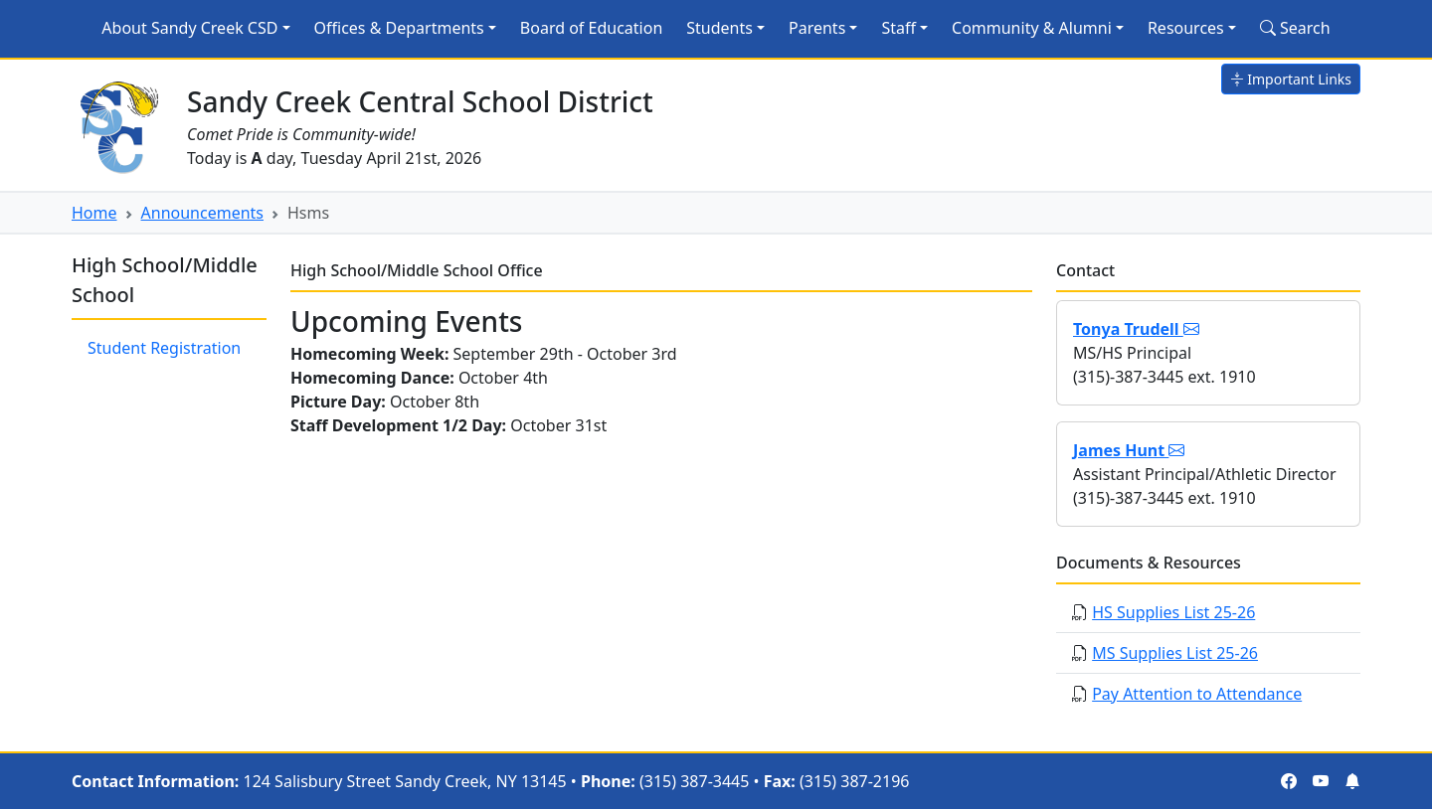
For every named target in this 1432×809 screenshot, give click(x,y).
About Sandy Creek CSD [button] (189, 28)
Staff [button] (898, 28)
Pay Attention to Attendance (1197, 694)
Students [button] (719, 28)
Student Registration (164, 348)
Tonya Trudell (1136, 329)
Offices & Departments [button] (399, 28)
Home (94, 213)
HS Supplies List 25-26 (1173, 612)
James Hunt (1128, 450)
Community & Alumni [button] (1032, 28)
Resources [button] (1186, 28)
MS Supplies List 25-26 (1175, 653)
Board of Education (591, 28)
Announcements (202, 213)
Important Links (1290, 79)
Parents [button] (817, 28)
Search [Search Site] (1295, 28)
